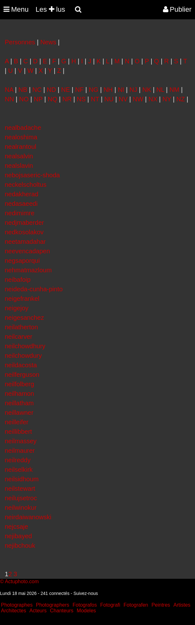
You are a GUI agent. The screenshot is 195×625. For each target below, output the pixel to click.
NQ (52, 99)
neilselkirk (19, 469)
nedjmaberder (24, 222)
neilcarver (18, 336)
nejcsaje (16, 526)
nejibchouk (20, 545)
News (48, 42)
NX (152, 99)
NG (93, 89)
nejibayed (18, 536)
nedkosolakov (24, 232)
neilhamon (19, 393)
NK (146, 89)
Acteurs (38, 610)
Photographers (52, 605)
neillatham (19, 403)
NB (22, 89)
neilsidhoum (22, 479)
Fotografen (136, 605)
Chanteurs (61, 610)
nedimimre (19, 213)
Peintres (160, 605)
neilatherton (21, 327)
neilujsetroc (21, 498)
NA (9, 89)
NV (123, 99)
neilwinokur (21, 507)
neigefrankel (22, 298)
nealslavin (19, 165)
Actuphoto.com (22, 581)
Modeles (86, 610)
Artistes (181, 605)
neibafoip (17, 279)
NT (95, 99)
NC (37, 89)
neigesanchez (24, 317)
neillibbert (18, 431)
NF (79, 89)
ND (51, 89)
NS (81, 99)
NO (24, 99)
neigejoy (17, 308)
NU (109, 99)
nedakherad (21, 194)
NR (67, 99)
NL (160, 89)
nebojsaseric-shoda (32, 175)
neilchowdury (23, 355)
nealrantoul (20, 146)
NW (138, 99)
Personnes (20, 42)
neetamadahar (25, 241)
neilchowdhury (25, 346)
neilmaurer (20, 450)
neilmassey (21, 441)
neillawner (19, 412)
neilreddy (17, 460)
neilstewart (20, 488)
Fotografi (110, 605)
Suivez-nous (85, 593)
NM (174, 89)
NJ (133, 89)
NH (108, 89)
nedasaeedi (21, 203)
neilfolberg (19, 384)
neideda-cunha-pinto (34, 289)
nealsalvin (19, 156)
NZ (180, 99)
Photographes (17, 605)
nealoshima (21, 137)
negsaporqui (22, 260)
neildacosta (21, 365)
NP (38, 99)
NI (121, 89)
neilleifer (16, 422)
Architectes (13, 610)
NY (167, 99)
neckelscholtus (25, 184)
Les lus (50, 9)
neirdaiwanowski (28, 517)
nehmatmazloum (28, 270)
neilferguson (22, 374)
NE (65, 89)
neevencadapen (27, 251)
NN (9, 99)
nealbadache (23, 127)
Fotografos (85, 605)
